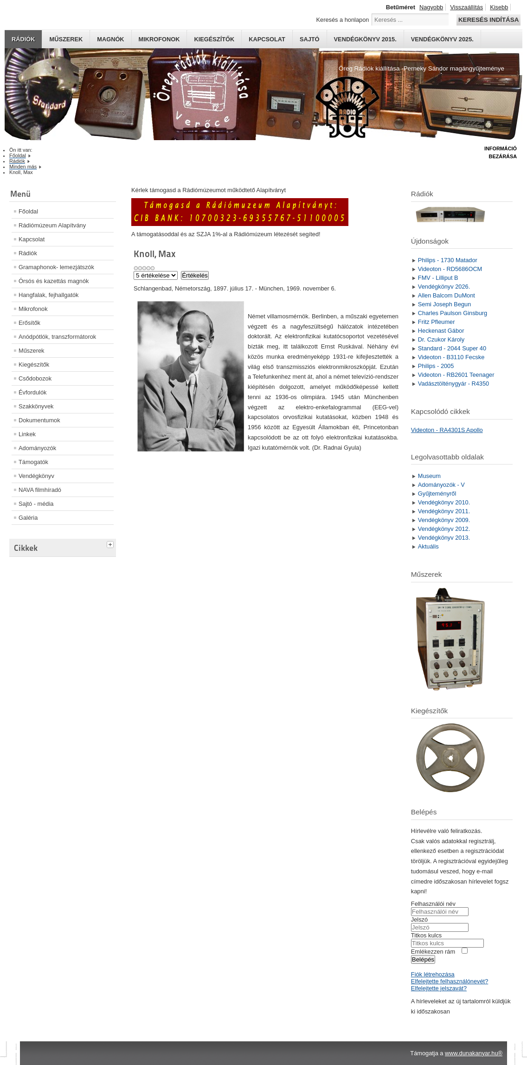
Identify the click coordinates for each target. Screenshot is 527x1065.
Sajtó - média (36, 503)
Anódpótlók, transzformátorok (57, 336)
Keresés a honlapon (342, 19)
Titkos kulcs (426, 935)
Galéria (28, 517)
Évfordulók (32, 392)
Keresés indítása (488, 19)
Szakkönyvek (36, 406)
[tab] (111, 543)
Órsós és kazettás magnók (54, 281)
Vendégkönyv (36, 475)
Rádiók (23, 39)
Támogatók (33, 461)
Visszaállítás (466, 7)
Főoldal (28, 211)
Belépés (423, 959)
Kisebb (499, 7)
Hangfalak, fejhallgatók (48, 294)
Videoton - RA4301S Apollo (447, 429)
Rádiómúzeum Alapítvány (52, 225)
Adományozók (37, 448)
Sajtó (310, 39)
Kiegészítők (214, 39)
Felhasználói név (433, 903)
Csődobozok (35, 378)
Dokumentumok (39, 420)
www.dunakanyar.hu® (473, 1053)
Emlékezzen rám (433, 951)
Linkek (27, 434)
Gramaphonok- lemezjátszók (56, 267)
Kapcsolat (267, 39)
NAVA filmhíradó (40, 489)
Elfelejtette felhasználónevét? (449, 981)
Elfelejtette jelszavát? (439, 988)
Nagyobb (431, 7)
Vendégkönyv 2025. (442, 39)
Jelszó (419, 919)
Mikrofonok (159, 39)
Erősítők (29, 322)
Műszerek (66, 39)
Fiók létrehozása (433, 974)
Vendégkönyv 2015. (365, 39)
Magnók (110, 39)
